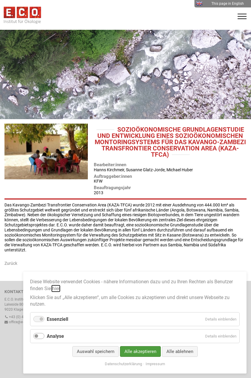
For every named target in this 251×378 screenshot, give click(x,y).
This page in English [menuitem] (220, 3)
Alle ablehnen (179, 351)
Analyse (55, 336)
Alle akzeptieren (140, 351)
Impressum (155, 364)
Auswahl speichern (95, 351)
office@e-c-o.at (18, 322)
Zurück (10, 263)
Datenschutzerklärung (123, 364)
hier (56, 288)
